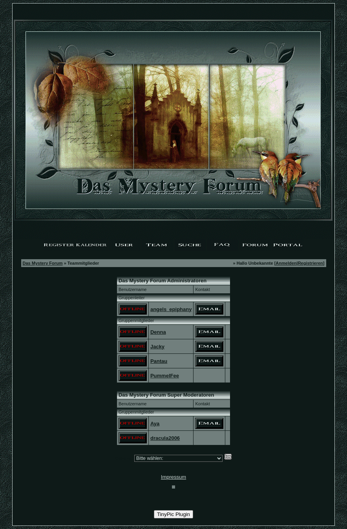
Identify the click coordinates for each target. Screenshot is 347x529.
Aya (154, 423)
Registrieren (310, 263)
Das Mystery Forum (43, 263)
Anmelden (286, 263)
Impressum (173, 477)
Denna (158, 332)
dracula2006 (165, 438)
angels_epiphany (171, 309)
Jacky (157, 347)
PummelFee (164, 376)
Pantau (158, 361)
